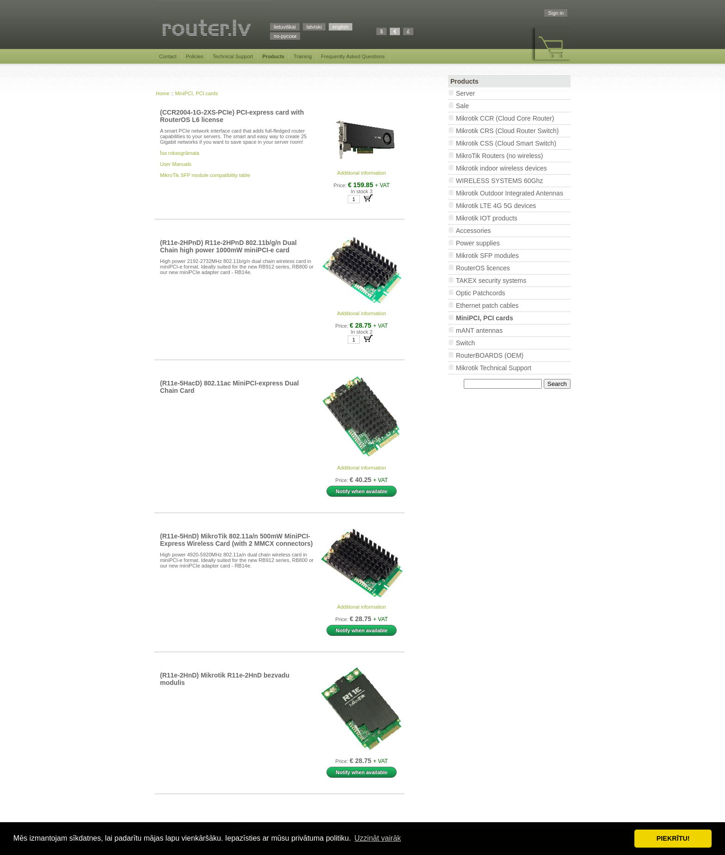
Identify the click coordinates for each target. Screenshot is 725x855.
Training (303, 56)
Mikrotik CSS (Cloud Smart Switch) (506, 143)
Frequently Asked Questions (353, 56)
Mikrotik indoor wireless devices (501, 168)
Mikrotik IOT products (486, 218)
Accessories (473, 230)
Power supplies (478, 243)
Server (465, 93)
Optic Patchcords (480, 293)
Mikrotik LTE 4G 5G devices (496, 205)
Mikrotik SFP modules (487, 255)
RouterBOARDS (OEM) (489, 355)
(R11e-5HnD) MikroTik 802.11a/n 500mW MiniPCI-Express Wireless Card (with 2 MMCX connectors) (236, 539)
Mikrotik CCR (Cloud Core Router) (505, 118)
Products (273, 56)
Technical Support (233, 56)
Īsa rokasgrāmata (179, 153)
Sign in (556, 13)
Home (162, 93)
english (340, 27)
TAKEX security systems (491, 280)
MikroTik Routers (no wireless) (499, 155)
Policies (194, 56)
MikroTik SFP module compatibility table (205, 175)
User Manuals (175, 164)
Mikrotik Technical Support (493, 368)
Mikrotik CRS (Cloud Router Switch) (507, 130)
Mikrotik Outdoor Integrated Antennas (509, 193)
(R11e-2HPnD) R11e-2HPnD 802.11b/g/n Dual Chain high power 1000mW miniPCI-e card (228, 246)
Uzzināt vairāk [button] (378, 838)
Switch (465, 343)
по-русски (285, 36)
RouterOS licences (483, 268)
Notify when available (361, 491)
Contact (168, 56)
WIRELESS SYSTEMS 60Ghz (499, 180)
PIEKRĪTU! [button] (673, 838)
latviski (314, 27)
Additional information (361, 173)
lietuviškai (285, 27)
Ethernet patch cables (487, 305)
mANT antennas (479, 330)
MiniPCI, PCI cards (196, 93)
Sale (462, 106)
